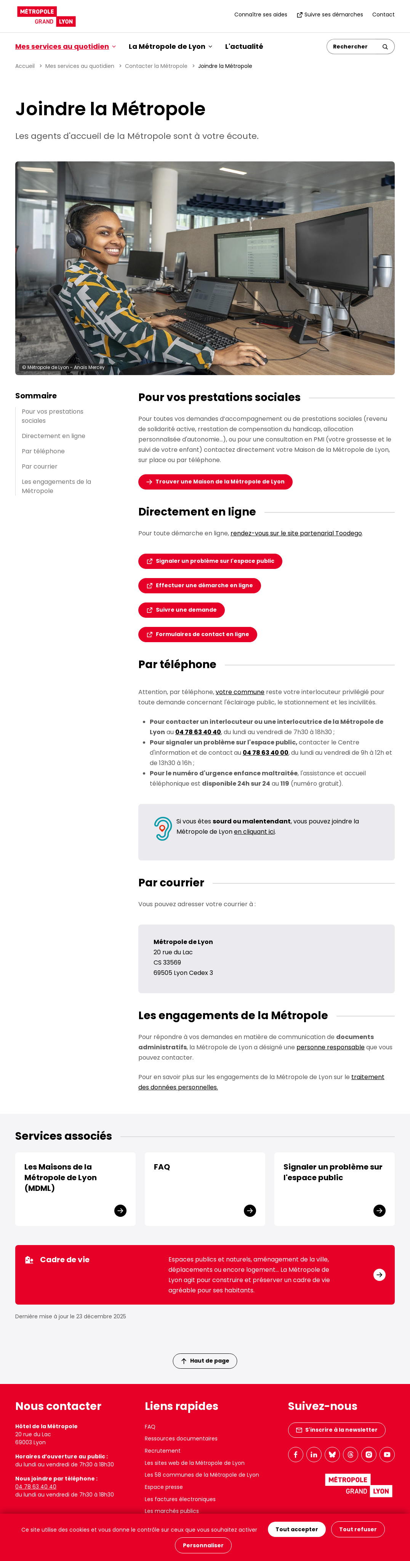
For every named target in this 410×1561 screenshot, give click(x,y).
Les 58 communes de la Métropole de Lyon (202, 1475)
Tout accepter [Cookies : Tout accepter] (296, 1529)
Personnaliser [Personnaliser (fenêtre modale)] (203, 1545)
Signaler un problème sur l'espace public (215, 561)
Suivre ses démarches (329, 14)
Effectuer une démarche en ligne (204, 585)
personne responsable (330, 1047)
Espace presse (164, 1487)
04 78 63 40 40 (35, 1486)
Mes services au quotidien (79, 66)
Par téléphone (43, 451)
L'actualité (244, 46)
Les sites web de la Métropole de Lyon (195, 1463)
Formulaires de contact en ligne (202, 634)
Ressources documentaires (181, 1438)
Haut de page (205, 1360)
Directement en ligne (53, 436)
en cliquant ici (254, 831)
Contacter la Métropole (156, 66)
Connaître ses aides (260, 14)
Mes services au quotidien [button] (65, 46)
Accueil (25, 66)
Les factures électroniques (180, 1499)
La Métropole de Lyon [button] (170, 46)
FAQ (162, 1166)
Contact (383, 14)
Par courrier (40, 466)
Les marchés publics (172, 1511)
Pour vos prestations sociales (52, 416)
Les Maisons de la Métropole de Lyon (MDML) (60, 1177)
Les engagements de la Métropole (56, 486)
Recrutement (163, 1451)
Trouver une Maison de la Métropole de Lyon (220, 481)
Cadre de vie (57, 1259)
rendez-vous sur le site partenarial (296, 533)
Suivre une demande (186, 610)
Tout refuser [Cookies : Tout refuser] (358, 1529)
